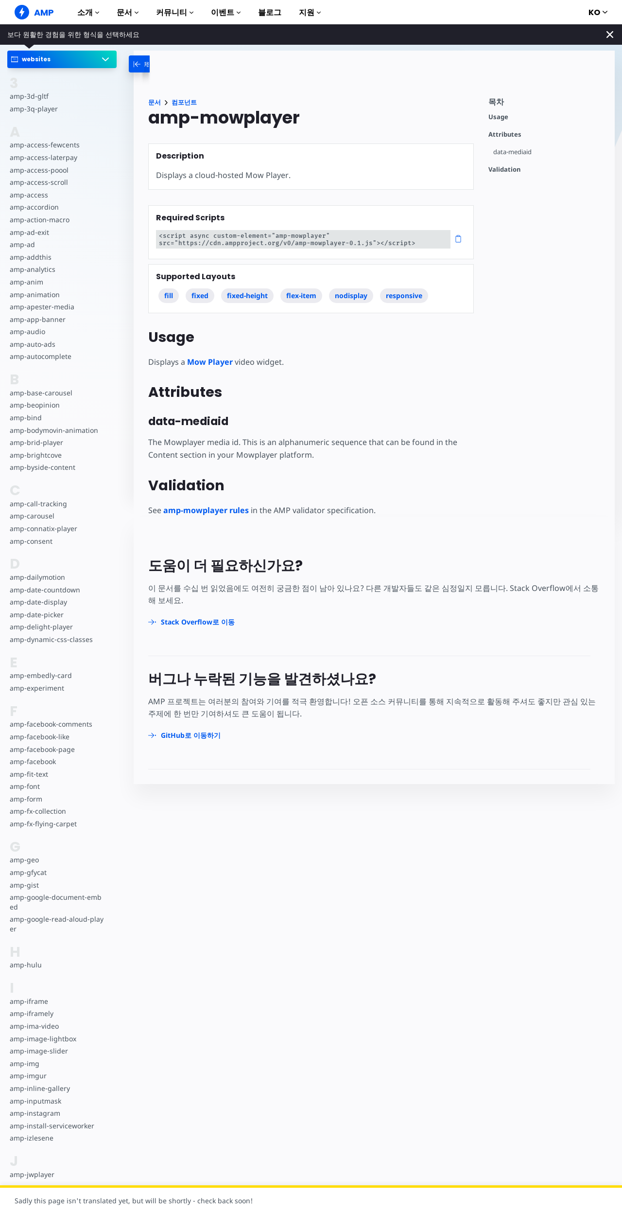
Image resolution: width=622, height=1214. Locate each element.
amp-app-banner (37, 319)
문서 (127, 12)
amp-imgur (28, 1075)
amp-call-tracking (37, 503)
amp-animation (34, 294)
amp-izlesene (31, 1138)
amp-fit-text (28, 774)
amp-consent (31, 541)
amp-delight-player (40, 626)
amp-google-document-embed (57, 902)
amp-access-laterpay (42, 157)
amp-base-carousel (40, 392)
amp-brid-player (35, 442)
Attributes (504, 134)
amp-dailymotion (37, 577)
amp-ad (22, 244)
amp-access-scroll (38, 182)
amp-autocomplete (40, 356)
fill (168, 295)
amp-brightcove (35, 455)
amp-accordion (34, 207)
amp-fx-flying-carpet (42, 823)
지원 (310, 12)
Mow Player (210, 362)
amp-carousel (31, 515)
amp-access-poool (39, 170)
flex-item (302, 295)
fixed (200, 295)
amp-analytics (32, 269)
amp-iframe (28, 1001)
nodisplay (351, 295)
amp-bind (25, 417)
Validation (504, 169)
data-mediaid (513, 152)
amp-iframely (31, 1013)
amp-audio (27, 331)
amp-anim (26, 281)
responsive (404, 295)
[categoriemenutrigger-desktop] (157, 63)
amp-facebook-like (39, 736)
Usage (498, 117)
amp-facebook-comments (51, 724)
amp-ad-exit (29, 232)
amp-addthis (30, 257)
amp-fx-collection (37, 811)
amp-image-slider (38, 1050)
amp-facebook (32, 761)
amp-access (28, 194)
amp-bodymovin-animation (53, 430)
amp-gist (24, 885)
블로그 (269, 12)
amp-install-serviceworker (51, 1125)
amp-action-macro (39, 219)
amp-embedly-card (40, 675)
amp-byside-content (41, 467)
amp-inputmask (35, 1101)
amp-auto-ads (32, 344)
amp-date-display (37, 602)
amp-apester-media (41, 306)
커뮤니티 (174, 12)
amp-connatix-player (43, 528)
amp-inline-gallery (39, 1088)
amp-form (26, 798)
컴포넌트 (184, 102)
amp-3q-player (33, 108)
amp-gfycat (28, 872)
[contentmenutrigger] (546, 104)
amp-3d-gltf (28, 96)
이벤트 (226, 12)
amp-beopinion (34, 405)
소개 (88, 12)
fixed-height (247, 295)
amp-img (24, 1063)
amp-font (24, 786)
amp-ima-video (34, 1026)
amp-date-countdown (44, 589)
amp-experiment (36, 688)
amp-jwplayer (31, 1174)
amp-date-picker (36, 614)
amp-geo (24, 859)
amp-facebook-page (42, 749)
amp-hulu (25, 964)
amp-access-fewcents (44, 144)
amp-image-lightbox (42, 1038)
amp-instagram (34, 1113)
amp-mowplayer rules (206, 510)
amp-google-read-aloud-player (55, 923)
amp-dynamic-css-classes (50, 639)
